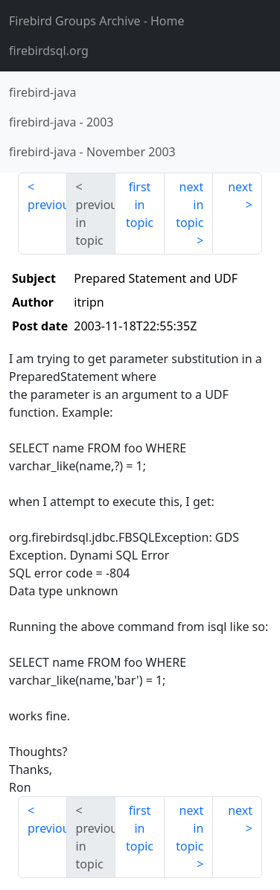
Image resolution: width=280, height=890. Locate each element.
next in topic (189, 205)
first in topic (139, 205)
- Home (97, 21)
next (240, 187)
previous (47, 204)
